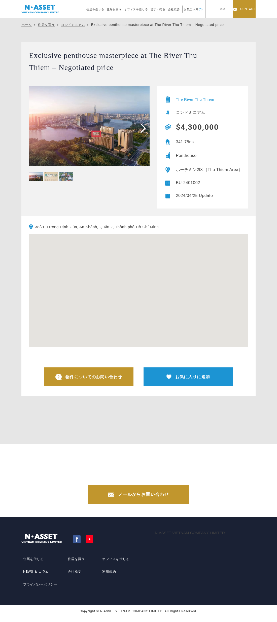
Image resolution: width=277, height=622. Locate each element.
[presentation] (141, 128)
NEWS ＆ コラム (35, 576)
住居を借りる (95, 9)
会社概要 (174, 9)
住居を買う (114, 9)
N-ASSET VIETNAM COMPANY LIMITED (190, 537)
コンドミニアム (76, 25)
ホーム (26, 25)
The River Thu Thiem (196, 99)
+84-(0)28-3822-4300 (143, 478)
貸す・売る (158, 9)
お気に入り (193, 9)
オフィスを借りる (136, 9)
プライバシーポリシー (39, 585)
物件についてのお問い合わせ (89, 377)
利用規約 (107, 576)
